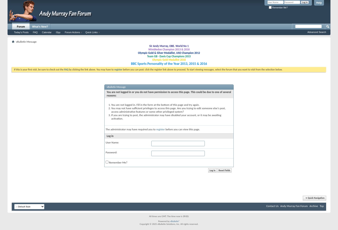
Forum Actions (72, 32)
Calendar (47, 32)
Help (319, 2)
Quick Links (91, 32)
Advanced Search (316, 32)
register (160, 129)
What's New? (40, 26)
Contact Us (272, 206)
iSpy (58, 32)
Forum (21, 26)
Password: (111, 152)
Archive (314, 206)
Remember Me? (278, 7)
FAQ (35, 32)
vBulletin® (175, 221)
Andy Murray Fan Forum (294, 206)
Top (322, 206)
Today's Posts (21, 32)
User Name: (112, 142)
